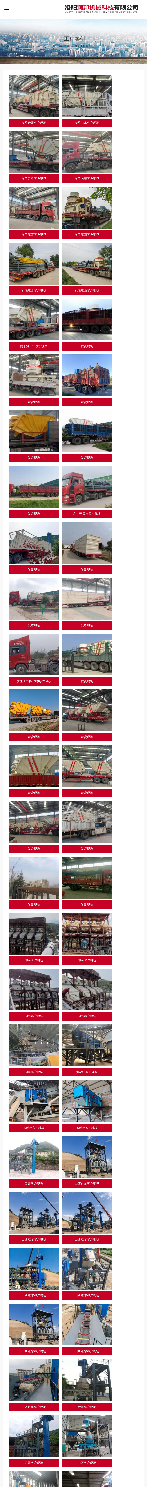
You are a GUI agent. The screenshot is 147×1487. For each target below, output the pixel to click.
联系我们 (100, 1461)
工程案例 (85, 46)
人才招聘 (84, 1461)
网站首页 (9, 1461)
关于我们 (24, 1461)
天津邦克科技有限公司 (35, 1445)
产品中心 (39, 1461)
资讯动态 (69, 1461)
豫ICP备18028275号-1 (30, 1478)
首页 (74, 46)
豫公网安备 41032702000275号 (70, 1478)
